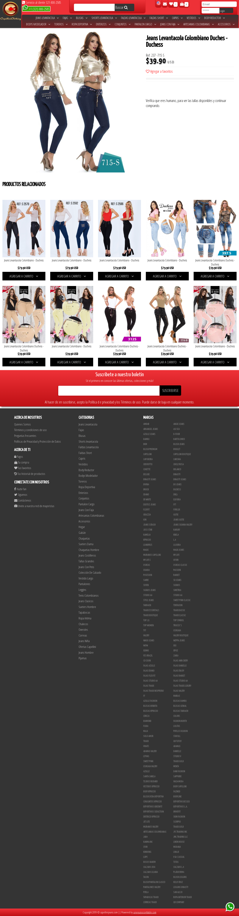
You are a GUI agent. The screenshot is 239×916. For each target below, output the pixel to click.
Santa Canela (149, 776)
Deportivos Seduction (153, 811)
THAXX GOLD (178, 761)
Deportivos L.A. (180, 806)
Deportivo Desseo (181, 801)
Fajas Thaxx (148, 686)
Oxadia (146, 570)
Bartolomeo (179, 439)
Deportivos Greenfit (152, 806)
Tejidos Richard (150, 781)
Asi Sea (176, 429)
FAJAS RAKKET (179, 676)
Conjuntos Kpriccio (152, 801)
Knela (176, 535)
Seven (146, 585)
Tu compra (21, 462)
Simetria (177, 590)
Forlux (176, 509)
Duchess (177, 489)
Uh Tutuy (177, 741)
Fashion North (180, 721)
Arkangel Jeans (150, 429)
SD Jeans (177, 580)
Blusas (81, 18)
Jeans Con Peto (86, 567)
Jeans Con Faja (169, 24)
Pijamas (83, 658)
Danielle (177, 751)
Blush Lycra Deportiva (153, 796)
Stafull (176, 736)
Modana (177, 847)
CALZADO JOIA (149, 867)
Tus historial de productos (29, 474)
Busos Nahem (149, 862)
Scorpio (177, 822)
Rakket (176, 575)
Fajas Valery (179, 691)
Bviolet (176, 449)
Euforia (177, 499)
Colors (176, 716)
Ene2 (175, 494)
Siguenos (20, 494)
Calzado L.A (178, 867)
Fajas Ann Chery (180, 660)
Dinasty (176, 474)
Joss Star (147, 530)
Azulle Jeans (149, 434)
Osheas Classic (180, 565)
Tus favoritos (22, 468)
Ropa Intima (85, 618)
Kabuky (176, 530)
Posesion (147, 575)
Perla (145, 892)
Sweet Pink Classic (181, 600)
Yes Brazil (148, 655)
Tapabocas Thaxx (151, 897)
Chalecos (83, 624)
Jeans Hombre (86, 652)
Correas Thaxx (150, 902)
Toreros (61, 24)
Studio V (177, 756)
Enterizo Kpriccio (151, 817)
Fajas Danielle (180, 665)
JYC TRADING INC (180, 832)
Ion (144, 520)
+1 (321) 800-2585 (36, 8)
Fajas (67, 18)
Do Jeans (177, 484)
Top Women (148, 625)
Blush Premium (150, 449)
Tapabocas (84, 612)
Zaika (175, 655)
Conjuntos (123, 24)
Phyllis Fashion (180, 731)
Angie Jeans (178, 424)
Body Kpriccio (149, 791)
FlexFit (146, 509)
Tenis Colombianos (89, 595)
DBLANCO (177, 469)
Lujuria (177, 545)
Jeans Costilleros (87, 555)
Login (222, 11)
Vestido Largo (86, 578)
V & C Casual (178, 857)
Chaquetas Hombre (89, 550)
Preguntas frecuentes (25, 435)
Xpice (175, 650)
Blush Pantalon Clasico (154, 882)
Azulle (146, 771)
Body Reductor (214, 18)
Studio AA (177, 595)
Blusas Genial (180, 706)
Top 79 (146, 620)
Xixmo (146, 650)
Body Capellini (180, 786)
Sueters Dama (86, 544)
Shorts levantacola (104, 18)
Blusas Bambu (180, 701)
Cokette (146, 469)
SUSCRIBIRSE (170, 390)
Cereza (146, 716)
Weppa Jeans (179, 640)
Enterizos (103, 24)
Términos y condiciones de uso (30, 430)
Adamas (176, 746)
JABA (145, 837)
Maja (145, 731)
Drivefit (177, 811)
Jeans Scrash (149, 525)
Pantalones (84, 584)
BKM (145, 444)
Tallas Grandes (86, 561)
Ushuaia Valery (150, 766)
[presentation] (174, 91)
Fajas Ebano (148, 671)
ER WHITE (147, 499)
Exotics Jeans (149, 504)
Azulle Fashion (150, 701)
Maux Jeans (178, 550)
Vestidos (193, 18)
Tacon (146, 877)
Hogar (82, 527)
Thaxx (146, 741)
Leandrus (147, 545)
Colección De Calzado (90, 572)
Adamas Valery (150, 751)
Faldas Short (159, 18)
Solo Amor (148, 736)
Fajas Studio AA (180, 681)
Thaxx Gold (178, 827)
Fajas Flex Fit (149, 676)
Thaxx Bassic (179, 610)
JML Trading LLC (180, 837)
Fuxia (145, 726)
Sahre (146, 580)
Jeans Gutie (178, 520)
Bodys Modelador (38, 24)
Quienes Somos (22, 424)
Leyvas (146, 756)
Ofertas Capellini (87, 647)
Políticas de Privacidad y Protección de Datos (37, 441)
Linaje (176, 852)
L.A (174, 540)
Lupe (145, 857)
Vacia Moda (178, 781)
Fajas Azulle (149, 665)
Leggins (82, 589)
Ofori (176, 560)
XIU (174, 645)
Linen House (178, 842)
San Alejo (177, 892)
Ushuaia (177, 630)
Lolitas (176, 726)
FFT (174, 504)
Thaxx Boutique (150, 615)
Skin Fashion (179, 817)
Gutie (175, 514)
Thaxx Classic (179, 615)
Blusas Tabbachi (180, 711)
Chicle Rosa (178, 464)
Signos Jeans (149, 590)
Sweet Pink (148, 761)
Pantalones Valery (151, 887)
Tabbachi (147, 605)
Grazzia (147, 514)
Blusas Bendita (150, 706)
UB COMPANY (178, 902)
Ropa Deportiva (82, 24)
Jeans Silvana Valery (182, 525)
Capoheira (148, 459)
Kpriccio (147, 540)
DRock (146, 489)
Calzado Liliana (150, 872)
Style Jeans (148, 600)
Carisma (177, 459)
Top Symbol (178, 620)
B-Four (176, 434)
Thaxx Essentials (151, 610)
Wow (145, 645)
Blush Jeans (179, 444)
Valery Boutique (180, 635)
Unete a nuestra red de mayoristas (34, 506)
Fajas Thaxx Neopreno (153, 691)
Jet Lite (146, 822)
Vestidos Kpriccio (151, 786)
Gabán (82, 532)
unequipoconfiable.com (144, 912)
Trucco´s (177, 625)
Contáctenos (22, 500)
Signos (176, 585)
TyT (144, 630)
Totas (176, 862)
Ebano (146, 494)
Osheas (146, 565)
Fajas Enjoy (178, 671)
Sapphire (177, 776)
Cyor (145, 847)
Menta (176, 766)
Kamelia (146, 535)
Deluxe (146, 474)
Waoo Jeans (148, 640)
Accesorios (226, 24)
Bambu (146, 439)
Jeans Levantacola (47, 18)
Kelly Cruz (178, 882)
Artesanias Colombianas (198, 24)
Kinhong (147, 852)
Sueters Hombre (87, 607)
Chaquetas (84, 538)
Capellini (147, 454)
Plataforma (178, 872)
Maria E (176, 696)
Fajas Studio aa (150, 681)
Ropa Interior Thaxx (182, 897)
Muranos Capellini (152, 555)
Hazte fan (20, 489)
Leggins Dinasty (180, 887)
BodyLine (177, 796)
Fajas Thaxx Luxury (182, 686)
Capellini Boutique (182, 454)
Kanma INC (148, 842)
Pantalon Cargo (145, 24)
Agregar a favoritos (159, 71)
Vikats (146, 746)
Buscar (121, 7)
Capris (177, 18)
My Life (176, 555)
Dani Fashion (179, 771)
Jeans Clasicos (86, 601)
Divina (146, 484)
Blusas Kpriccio (150, 711)
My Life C (147, 560)
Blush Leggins (180, 877)
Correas (83, 635)
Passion (177, 570)
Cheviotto (147, 464)
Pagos (18, 456)
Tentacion (177, 605)
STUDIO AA (147, 595)
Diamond (147, 721)
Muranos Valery (150, 827)
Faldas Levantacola (133, 18)
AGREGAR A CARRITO (24, 276)
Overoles (83, 629)
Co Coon (147, 660)
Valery (146, 635)
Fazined (176, 791)
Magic (146, 550)
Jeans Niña (84, 641)
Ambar (146, 424)
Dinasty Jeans (149, 479)
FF (144, 696)
